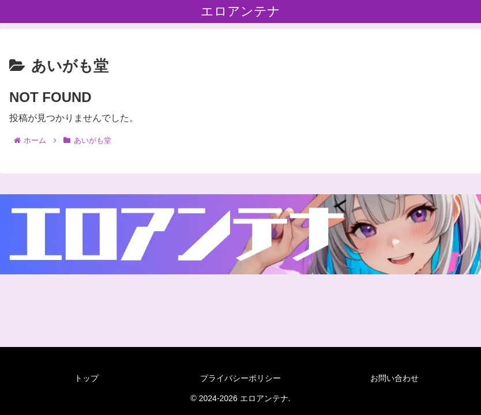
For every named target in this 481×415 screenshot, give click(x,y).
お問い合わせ (394, 378)
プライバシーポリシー (240, 378)
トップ (86, 378)
